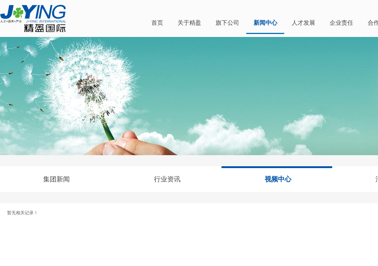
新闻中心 (265, 23)
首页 (157, 23)
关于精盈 (189, 23)
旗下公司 (227, 23)
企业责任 (341, 23)
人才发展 (303, 23)
